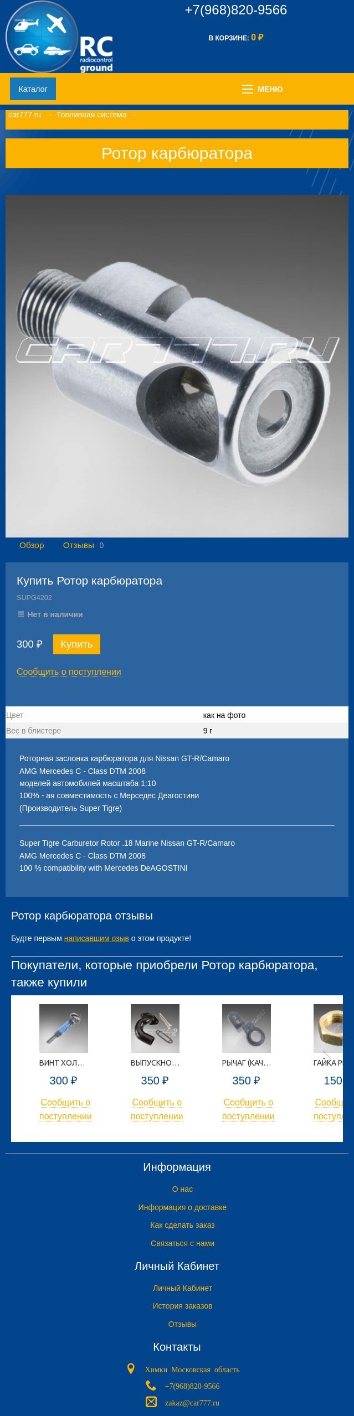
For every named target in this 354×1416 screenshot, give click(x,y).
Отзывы (78, 545)
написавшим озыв (96, 938)
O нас (182, 1189)
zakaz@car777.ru (192, 1402)
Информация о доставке (182, 1207)
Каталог (32, 89)
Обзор (31, 545)
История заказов (183, 1305)
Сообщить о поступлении (69, 671)
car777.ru (24, 114)
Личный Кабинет (182, 1288)
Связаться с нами (182, 1243)
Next (327, 1058)
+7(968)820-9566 (236, 9)
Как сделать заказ (182, 1225)
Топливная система (92, 114)
